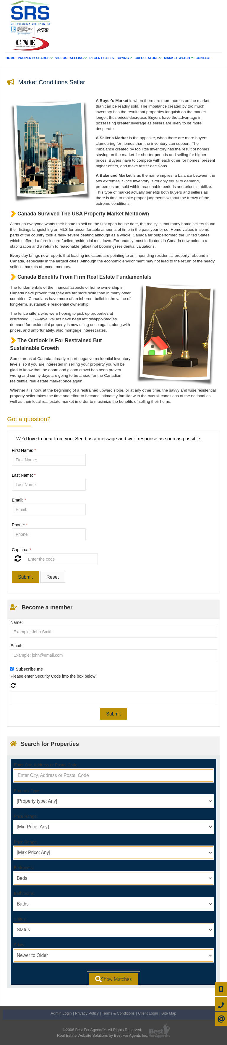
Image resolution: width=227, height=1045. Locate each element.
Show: (19, 944)
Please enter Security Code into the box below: (54, 676)
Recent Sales (101, 58)
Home (10, 58)
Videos (61, 58)
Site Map (168, 1013)
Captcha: (21, 549)
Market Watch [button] (178, 58)
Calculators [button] (147, 58)
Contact (203, 58)
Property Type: (27, 790)
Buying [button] (124, 58)
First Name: (24, 450)
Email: (19, 500)
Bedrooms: (24, 867)
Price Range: (26, 816)
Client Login (148, 1013)
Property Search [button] (35, 58)
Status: (20, 919)
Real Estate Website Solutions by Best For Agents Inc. (102, 1035)
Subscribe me (29, 669)
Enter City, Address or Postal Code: (46, 764)
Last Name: (24, 475)
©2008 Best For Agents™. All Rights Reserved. (102, 1030)
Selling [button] (78, 58)
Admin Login (61, 1013)
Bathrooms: (24, 893)
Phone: (20, 524)
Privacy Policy (87, 1013)
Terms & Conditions (118, 1013)
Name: (17, 622)
